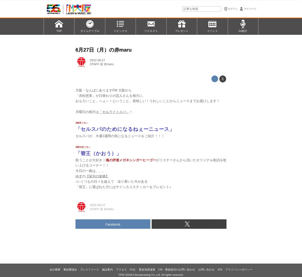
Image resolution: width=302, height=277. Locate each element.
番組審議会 (70, 269)
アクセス (121, 269)
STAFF (94, 64)
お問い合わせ (206, 269)
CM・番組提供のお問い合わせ (176, 269)
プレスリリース (89, 269)
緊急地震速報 (147, 269)
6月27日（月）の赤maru (104, 50)
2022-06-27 (97, 60)
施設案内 (107, 269)
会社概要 (54, 269)
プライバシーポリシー (239, 269)
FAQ (133, 269)
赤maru (109, 64)
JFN (219, 269)
